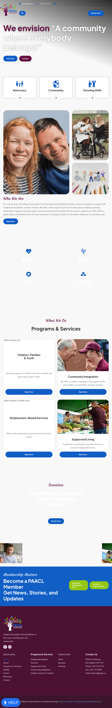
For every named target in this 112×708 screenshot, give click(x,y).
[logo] (13, 617)
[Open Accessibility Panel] (10, 702)
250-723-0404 (96, 669)
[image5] (25, 554)
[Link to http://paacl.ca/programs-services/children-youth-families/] (19, 84)
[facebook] (5, 647)
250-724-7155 (98, 666)
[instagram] (10, 647)
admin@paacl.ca (98, 673)
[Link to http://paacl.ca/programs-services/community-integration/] (56, 84)
